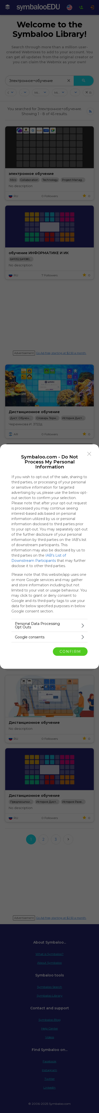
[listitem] (49, 625)
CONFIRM (70, 651)
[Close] (89, 454)
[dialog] (49, 556)
